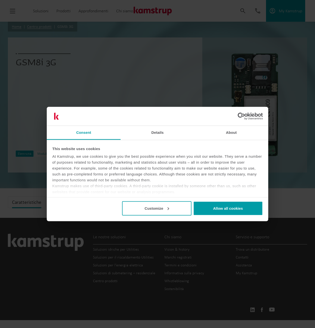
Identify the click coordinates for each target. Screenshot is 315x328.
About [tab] (231, 132)
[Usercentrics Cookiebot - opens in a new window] (241, 116)
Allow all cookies (228, 208)
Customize (157, 208)
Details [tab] (157, 132)
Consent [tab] (83, 132)
